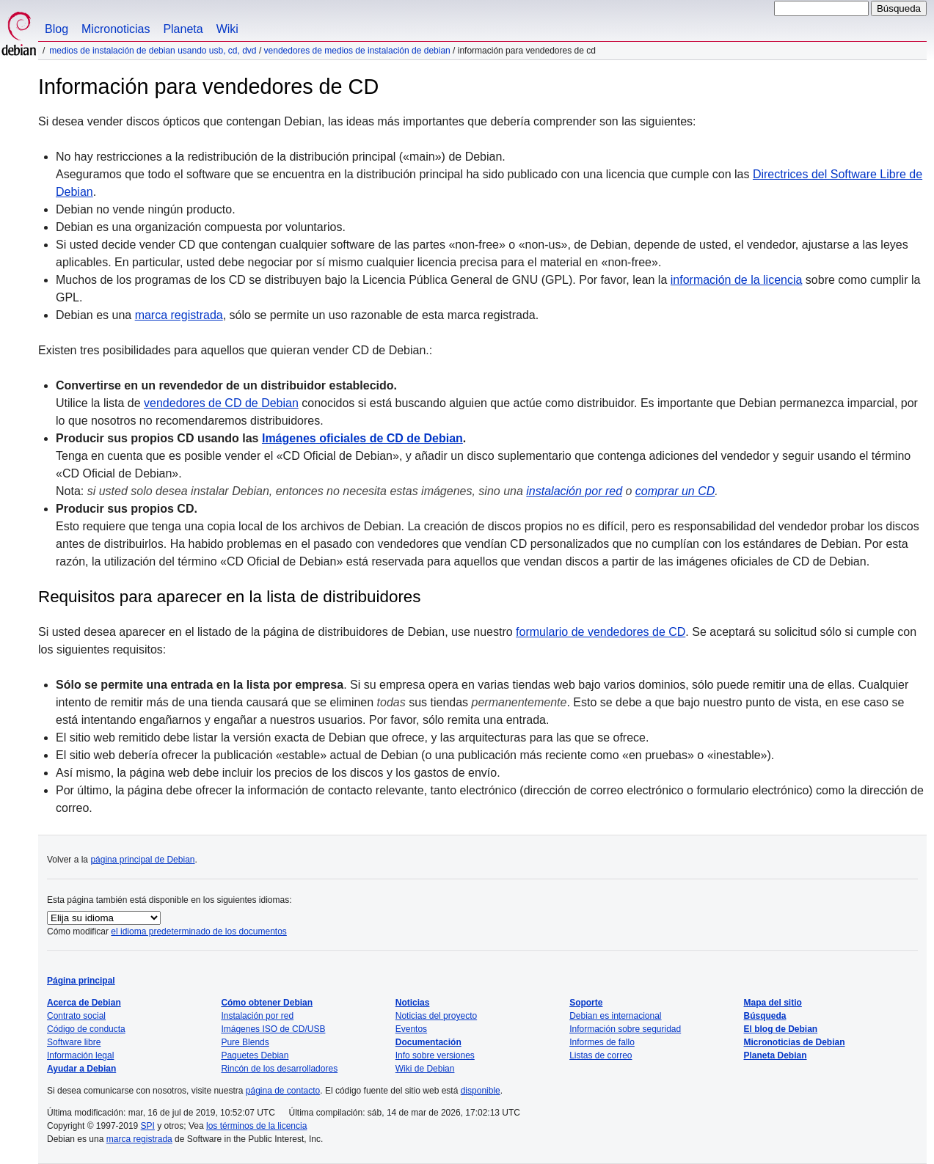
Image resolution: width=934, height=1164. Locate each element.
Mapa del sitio (773, 1003)
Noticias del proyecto (436, 1016)
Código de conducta (86, 1029)
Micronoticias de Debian (794, 1042)
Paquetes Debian (254, 1055)
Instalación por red (257, 1016)
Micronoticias (115, 29)
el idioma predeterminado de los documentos (198, 931)
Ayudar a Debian (81, 1069)
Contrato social (76, 1016)
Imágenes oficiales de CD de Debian (362, 438)
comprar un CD (675, 491)
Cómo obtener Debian (267, 1003)
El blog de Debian (781, 1029)
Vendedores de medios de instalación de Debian (357, 50)
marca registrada (179, 315)
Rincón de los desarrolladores (279, 1069)
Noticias (412, 1003)
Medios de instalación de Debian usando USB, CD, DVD (152, 50)
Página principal (81, 981)
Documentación (428, 1042)
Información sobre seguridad (625, 1029)
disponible (480, 1091)
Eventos (411, 1029)
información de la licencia (737, 280)
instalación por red (574, 491)
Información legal (80, 1055)
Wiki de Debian (425, 1069)
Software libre (74, 1042)
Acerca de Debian (84, 1003)
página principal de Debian (142, 859)
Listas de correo (600, 1055)
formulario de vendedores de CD (600, 632)
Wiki (227, 29)
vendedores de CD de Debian (221, 403)
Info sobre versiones (435, 1055)
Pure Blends (245, 1042)
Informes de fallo (602, 1042)
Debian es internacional (615, 1016)
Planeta (183, 29)
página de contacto (283, 1091)
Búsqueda (765, 1016)
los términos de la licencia (256, 1126)
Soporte (585, 1003)
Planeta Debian (775, 1055)
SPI (148, 1126)
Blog (56, 29)
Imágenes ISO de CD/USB (273, 1029)
